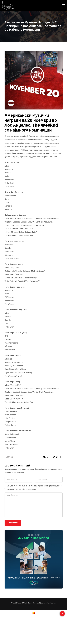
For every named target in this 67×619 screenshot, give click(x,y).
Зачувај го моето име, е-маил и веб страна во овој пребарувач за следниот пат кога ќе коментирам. (34, 487)
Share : (46, 457)
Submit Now (12, 523)
